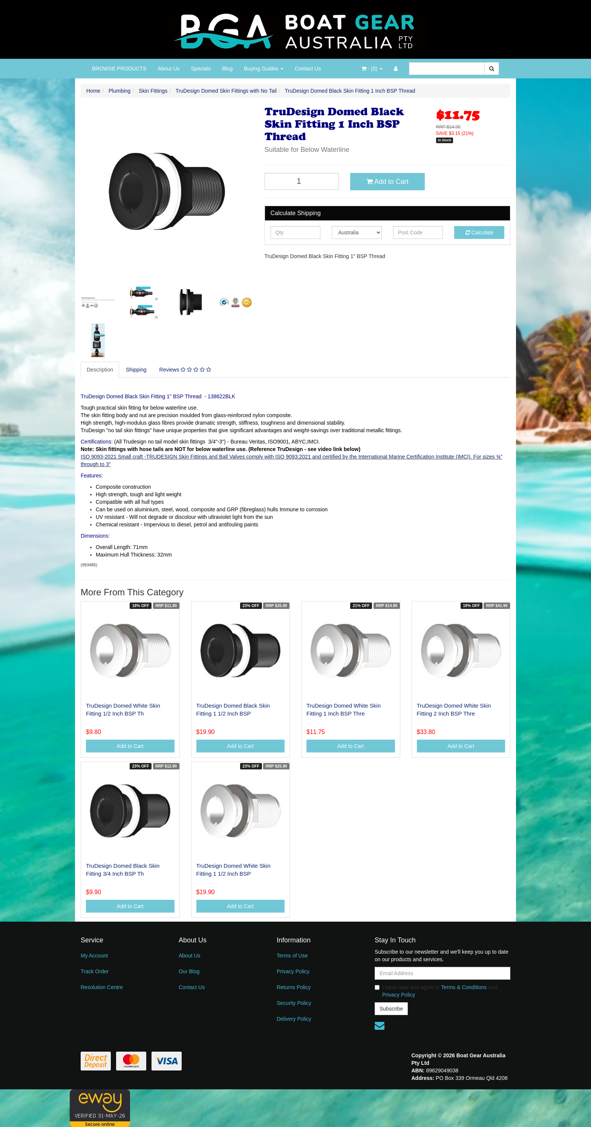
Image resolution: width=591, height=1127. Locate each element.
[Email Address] (442, 973)
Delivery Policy (294, 1019)
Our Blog (189, 971)
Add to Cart (387, 181)
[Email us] (379, 1025)
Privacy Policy (293, 971)
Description (100, 370)
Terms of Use (292, 956)
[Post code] (418, 232)
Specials (201, 69)
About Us (169, 69)
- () (372, 69)
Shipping (136, 370)
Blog (227, 69)
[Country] (357, 232)
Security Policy (294, 1003)
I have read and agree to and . (436, 991)
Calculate (479, 232)
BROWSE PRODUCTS (119, 69)
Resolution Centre (102, 987)
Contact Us (308, 69)
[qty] (296, 232)
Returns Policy (294, 987)
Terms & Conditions (464, 987)
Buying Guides (263, 69)
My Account (94, 956)
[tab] (100, 370)
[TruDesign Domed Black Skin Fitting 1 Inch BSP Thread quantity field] (302, 181)
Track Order (95, 971)
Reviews (185, 370)
